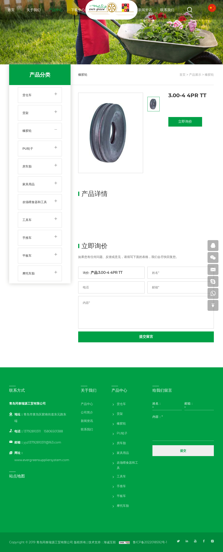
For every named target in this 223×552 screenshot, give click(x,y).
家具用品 (28, 184)
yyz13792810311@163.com (42, 442)
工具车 (27, 220)
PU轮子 (27, 149)
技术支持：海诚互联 (102, 542)
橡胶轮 (27, 131)
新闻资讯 (145, 10)
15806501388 (53, 431)
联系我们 (167, 10)
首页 (11, 10)
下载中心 (78, 10)
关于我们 (34, 10)
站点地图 (17, 476)
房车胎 (27, 166)
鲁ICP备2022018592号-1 (150, 542)
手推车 (27, 238)
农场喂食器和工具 (34, 202)
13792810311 (32, 431)
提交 (183, 451)
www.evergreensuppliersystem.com (41, 460)
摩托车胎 (28, 273)
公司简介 (87, 412)
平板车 (27, 256)
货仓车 (27, 95)
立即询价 (185, 121)
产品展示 (195, 75)
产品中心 (56, 10)
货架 (25, 113)
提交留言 (146, 337)
